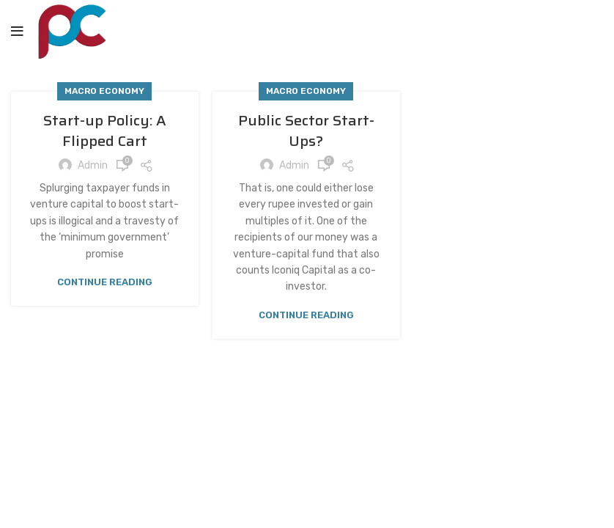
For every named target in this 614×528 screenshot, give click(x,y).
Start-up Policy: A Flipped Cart (104, 131)
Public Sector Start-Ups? (306, 131)
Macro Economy (104, 91)
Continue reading (104, 282)
